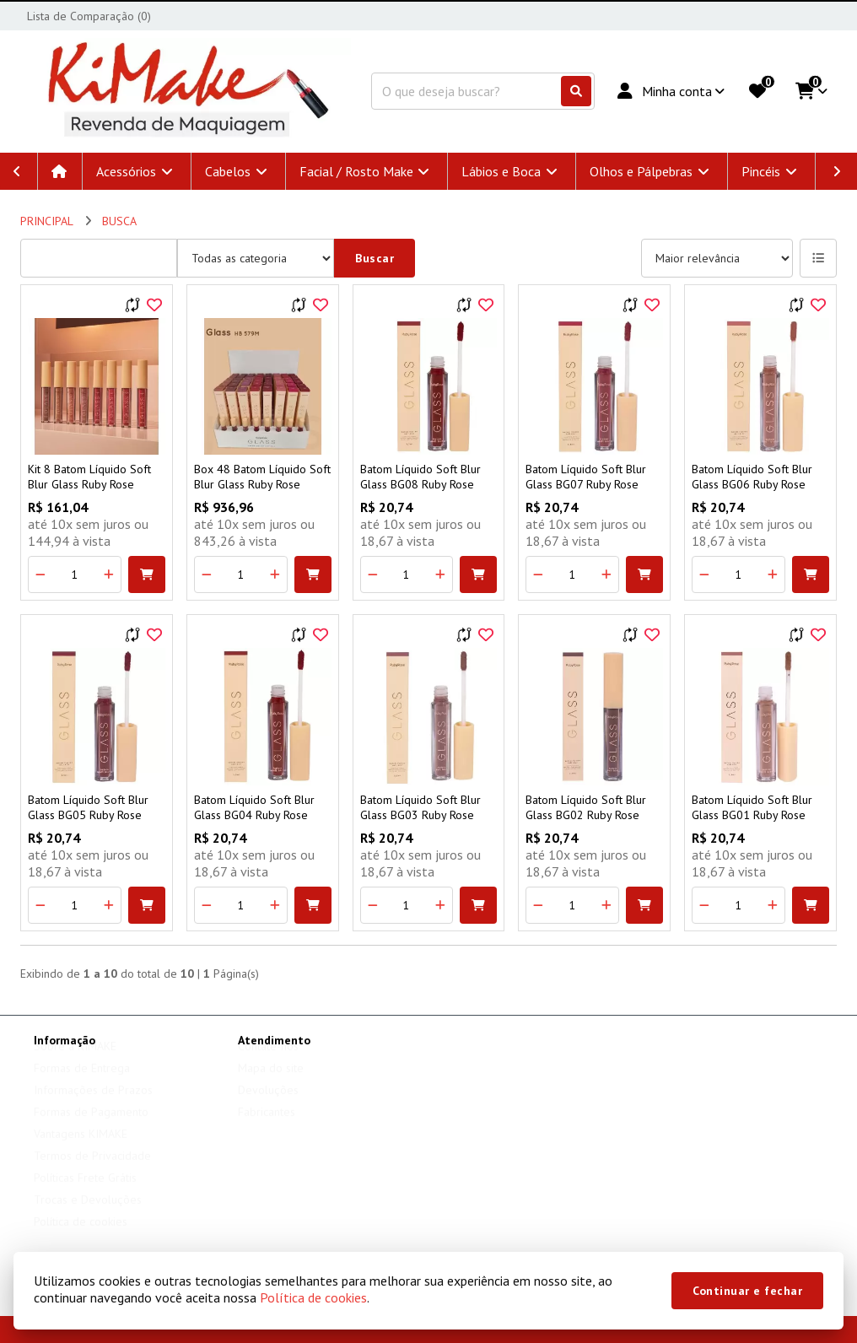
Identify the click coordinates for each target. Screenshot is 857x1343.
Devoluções (268, 1106)
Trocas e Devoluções (88, 1215)
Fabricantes (266, 1127)
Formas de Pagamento (91, 1127)
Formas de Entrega (82, 1084)
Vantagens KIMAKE (80, 1149)
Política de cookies (313, 1297)
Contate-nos (268, 1062)
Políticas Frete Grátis (85, 1193)
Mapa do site (271, 1084)
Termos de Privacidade (92, 1171)
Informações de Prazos (93, 1106)
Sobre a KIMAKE (75, 1062)
